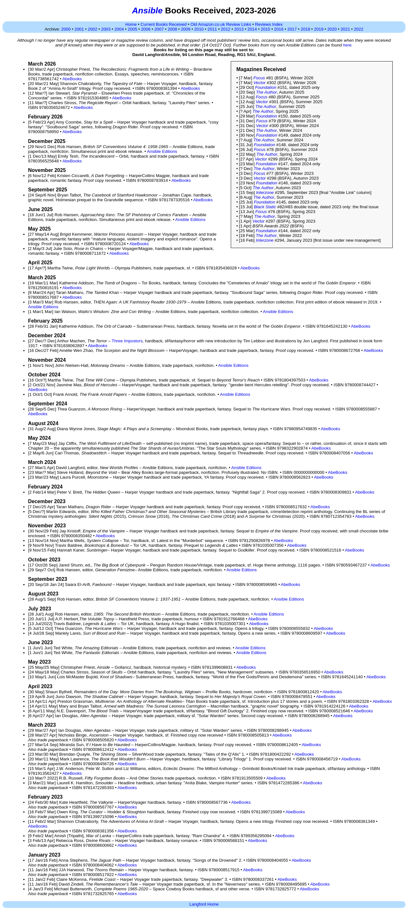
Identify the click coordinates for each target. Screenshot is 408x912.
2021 (345, 29)
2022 (358, 29)
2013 (239, 29)
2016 (279, 29)
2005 (132, 29)
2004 (119, 29)
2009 (186, 29)
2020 (332, 29)
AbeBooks (72, 78)
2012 (225, 29)
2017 (292, 29)
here (347, 45)
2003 (106, 29)
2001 (79, 29)
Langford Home (204, 904)
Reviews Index (269, 24)
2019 (319, 29)
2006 (145, 29)
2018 (305, 29)
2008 (172, 29)
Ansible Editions (162, 151)
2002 (92, 29)
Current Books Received (163, 24)
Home (131, 24)
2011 (212, 29)
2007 (159, 29)
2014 (252, 29)
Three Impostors (127, 340)
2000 (66, 29)
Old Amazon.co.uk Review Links (221, 24)
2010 (199, 29)
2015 (265, 29)
